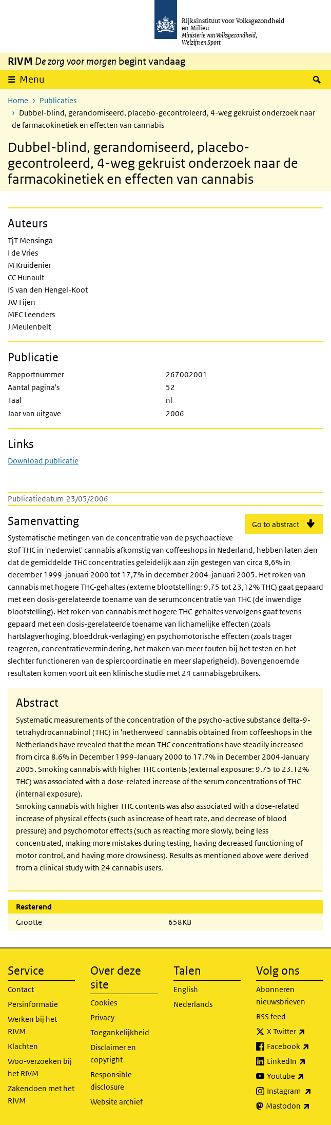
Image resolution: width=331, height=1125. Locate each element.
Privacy (102, 1017)
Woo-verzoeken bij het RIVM (40, 1067)
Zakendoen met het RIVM (41, 1094)
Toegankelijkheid (119, 1032)
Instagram (295, 1091)
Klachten (23, 1046)
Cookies (103, 1002)
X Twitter (295, 1031)
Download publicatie (43, 460)
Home (18, 100)
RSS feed (271, 1016)
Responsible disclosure (111, 1081)
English (185, 989)
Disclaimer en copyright (113, 1053)
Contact (21, 989)
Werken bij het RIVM (32, 1025)
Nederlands (192, 1004)
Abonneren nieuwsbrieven (280, 995)
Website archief (116, 1102)
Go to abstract (275, 524)
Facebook (295, 1046)
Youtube (295, 1076)
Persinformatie (33, 1004)
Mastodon (294, 1106)
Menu (32, 79)
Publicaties (58, 100)
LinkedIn (295, 1061)
